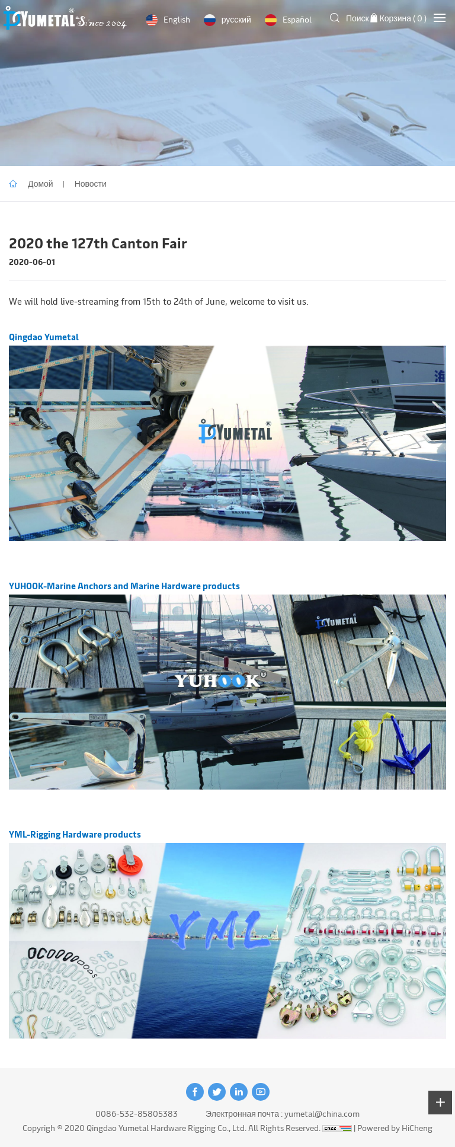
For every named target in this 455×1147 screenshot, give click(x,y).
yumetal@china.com (322, 1113)
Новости (91, 183)
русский (236, 19)
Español (297, 19)
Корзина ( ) (403, 18)
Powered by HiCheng (394, 1127)
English (177, 19)
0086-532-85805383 (136, 1113)
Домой (40, 183)
